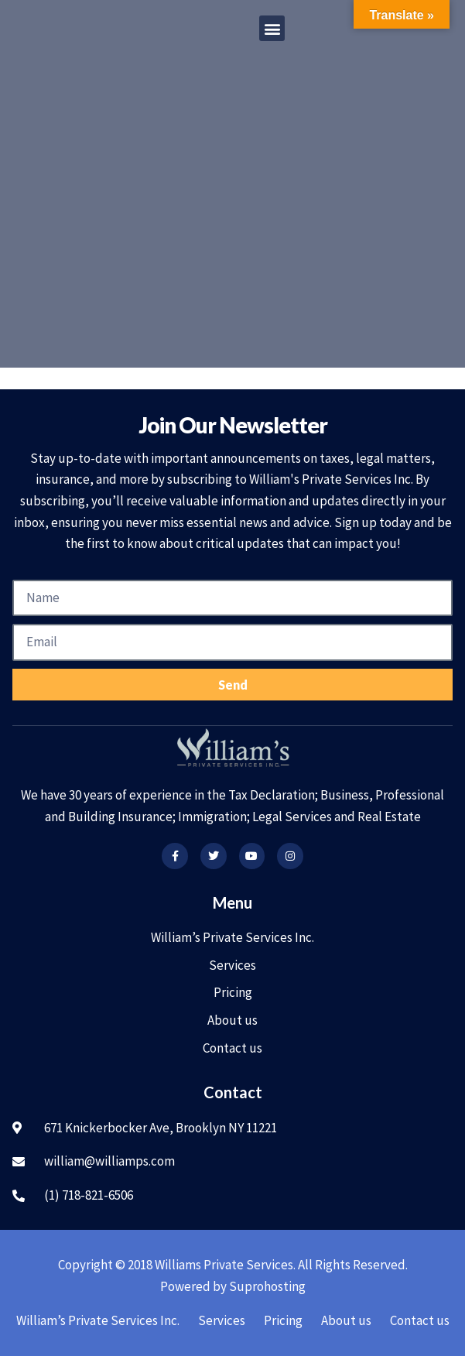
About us (232, 1020)
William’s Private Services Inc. (232, 937)
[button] (272, 28)
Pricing (233, 992)
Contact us (232, 1047)
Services (232, 965)
